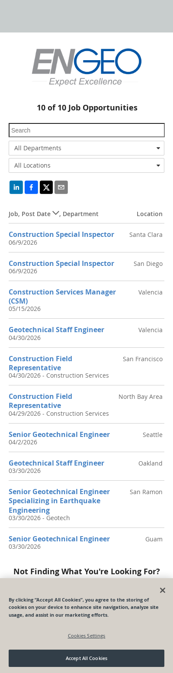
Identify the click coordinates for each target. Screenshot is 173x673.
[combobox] (86, 148)
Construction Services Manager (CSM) (62, 296)
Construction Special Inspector (61, 234)
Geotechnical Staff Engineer (56, 329)
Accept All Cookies (86, 658)
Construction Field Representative (40, 363)
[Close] (162, 590)
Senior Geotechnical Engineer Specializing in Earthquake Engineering (59, 501)
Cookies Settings (87, 635)
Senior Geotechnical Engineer (59, 434)
